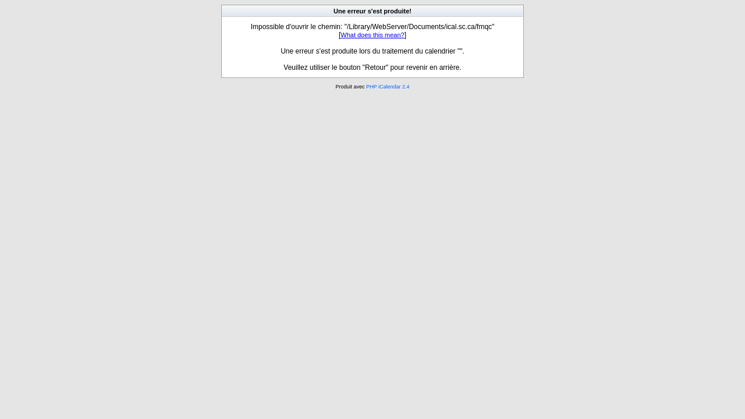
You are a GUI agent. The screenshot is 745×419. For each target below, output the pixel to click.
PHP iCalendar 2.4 (387, 87)
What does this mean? (372, 34)
